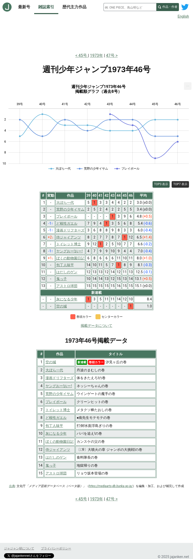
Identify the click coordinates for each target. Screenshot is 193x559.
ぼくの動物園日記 (59, 442)
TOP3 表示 (161, 184)
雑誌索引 (46, 7)
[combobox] (130, 7)
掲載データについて (96, 326)
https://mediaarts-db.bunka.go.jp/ (111, 486)
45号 (83, 55)
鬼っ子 (50, 465)
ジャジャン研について (19, 548)
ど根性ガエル (56, 418)
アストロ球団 (56, 473)
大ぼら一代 (54, 370)
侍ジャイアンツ (57, 450)
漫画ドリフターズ (59, 378)
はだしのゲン (56, 457)
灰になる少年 (56, 433)
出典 (12, 486)
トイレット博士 (57, 410)
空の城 (50, 362)
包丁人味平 (54, 426)
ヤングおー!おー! (58, 386)
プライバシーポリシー (56, 548)
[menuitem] (187, 86)
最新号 (24, 7)
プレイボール (56, 402)
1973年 (96, 55)
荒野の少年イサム (59, 394)
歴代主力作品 (74, 7)
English (183, 16)
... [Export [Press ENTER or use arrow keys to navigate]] (187, 85)
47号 (110, 55)
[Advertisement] (96, 34)
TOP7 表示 (180, 184)
